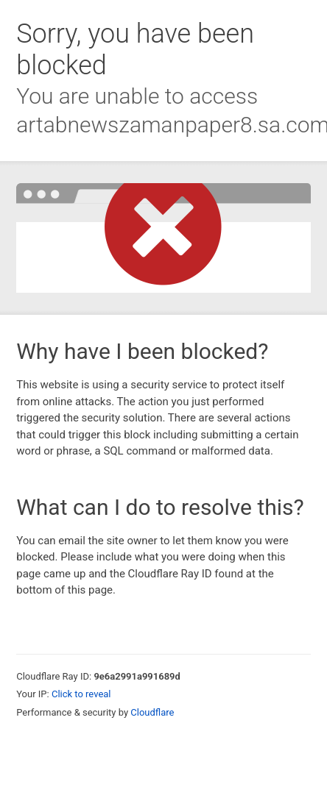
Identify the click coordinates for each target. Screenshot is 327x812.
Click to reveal (81, 693)
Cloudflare (152, 712)
